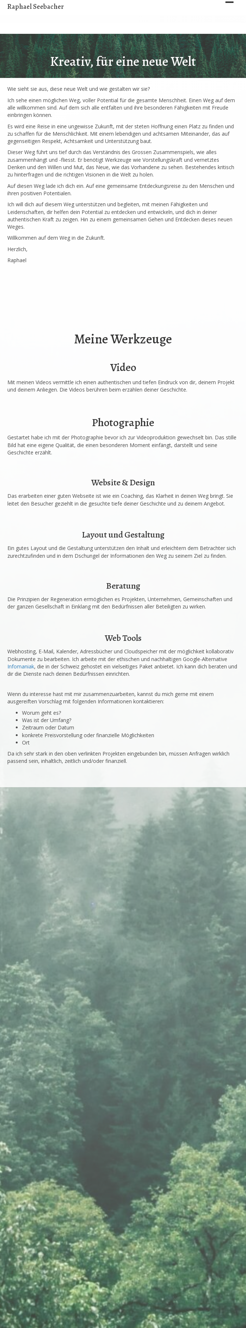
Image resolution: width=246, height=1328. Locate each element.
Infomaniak (20, 666)
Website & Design (123, 482)
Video (123, 367)
